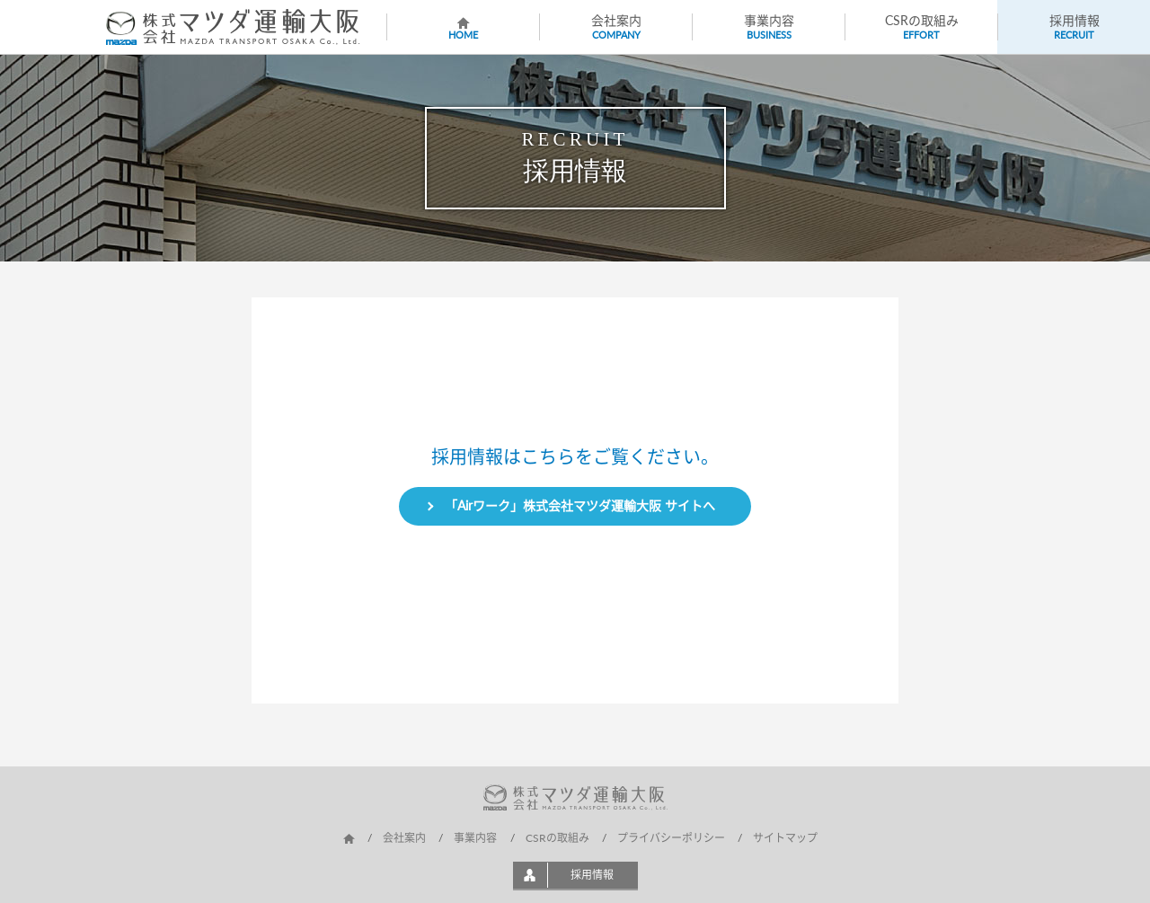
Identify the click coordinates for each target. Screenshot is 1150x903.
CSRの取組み (557, 838)
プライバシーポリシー (671, 838)
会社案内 (404, 838)
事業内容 (475, 838)
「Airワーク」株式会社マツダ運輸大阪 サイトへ (580, 505)
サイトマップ (785, 838)
